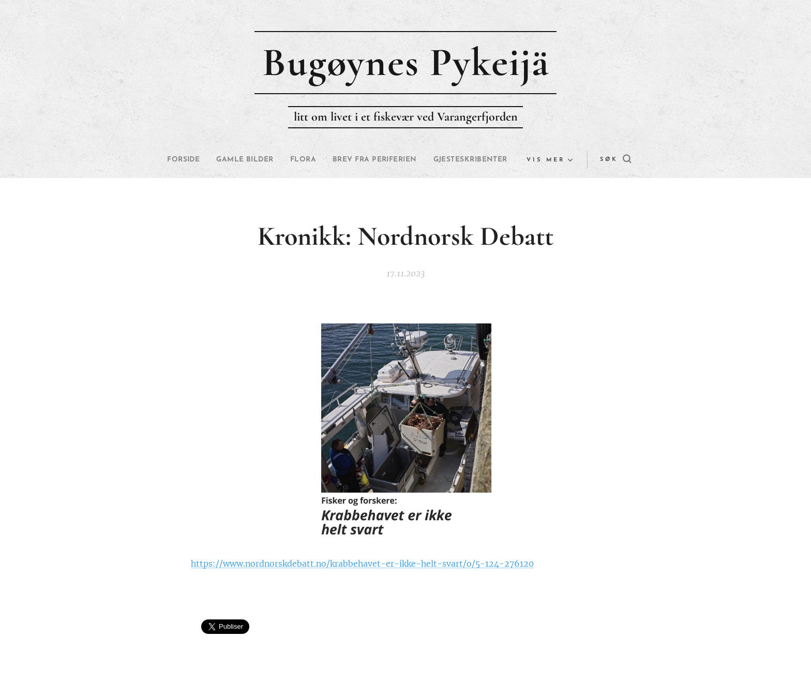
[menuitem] (215, 160)
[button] (591, 160)
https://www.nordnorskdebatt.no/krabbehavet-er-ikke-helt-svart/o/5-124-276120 (362, 563)
